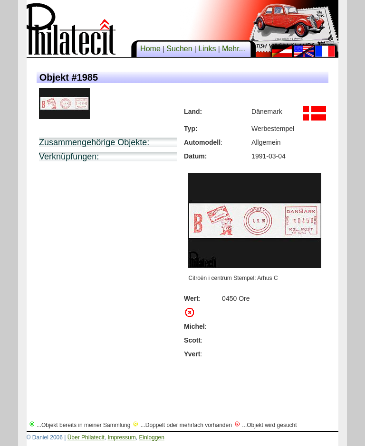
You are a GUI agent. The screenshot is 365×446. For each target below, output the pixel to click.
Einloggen (151, 437)
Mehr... (234, 49)
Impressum (121, 437)
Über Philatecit (86, 437)
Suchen (179, 49)
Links (207, 49)
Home (150, 49)
